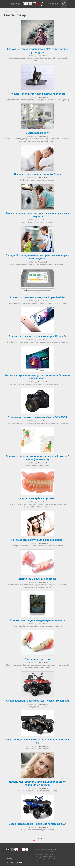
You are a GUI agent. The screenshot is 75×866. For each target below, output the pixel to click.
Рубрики (54, 4)
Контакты (53, 851)
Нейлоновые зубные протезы (37, 578)
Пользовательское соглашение (45, 854)
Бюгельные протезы (37, 659)
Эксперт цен (34, 4)
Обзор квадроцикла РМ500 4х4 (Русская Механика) (37, 700)
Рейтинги (15, 4)
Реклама (9, 858)
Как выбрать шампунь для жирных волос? (37, 539)
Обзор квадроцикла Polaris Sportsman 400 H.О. (37, 823)
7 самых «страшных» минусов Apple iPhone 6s (37, 336)
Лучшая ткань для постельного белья (37, 174)
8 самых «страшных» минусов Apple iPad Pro (37, 297)
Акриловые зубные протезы (37, 498)
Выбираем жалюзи (37, 132)
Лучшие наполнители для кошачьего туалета (37, 93)
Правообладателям (50, 860)
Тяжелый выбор (43, 56)
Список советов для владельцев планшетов (37, 620)
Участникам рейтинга (14, 862)
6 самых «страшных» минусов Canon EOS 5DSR (37, 417)
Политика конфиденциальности (45, 856)
